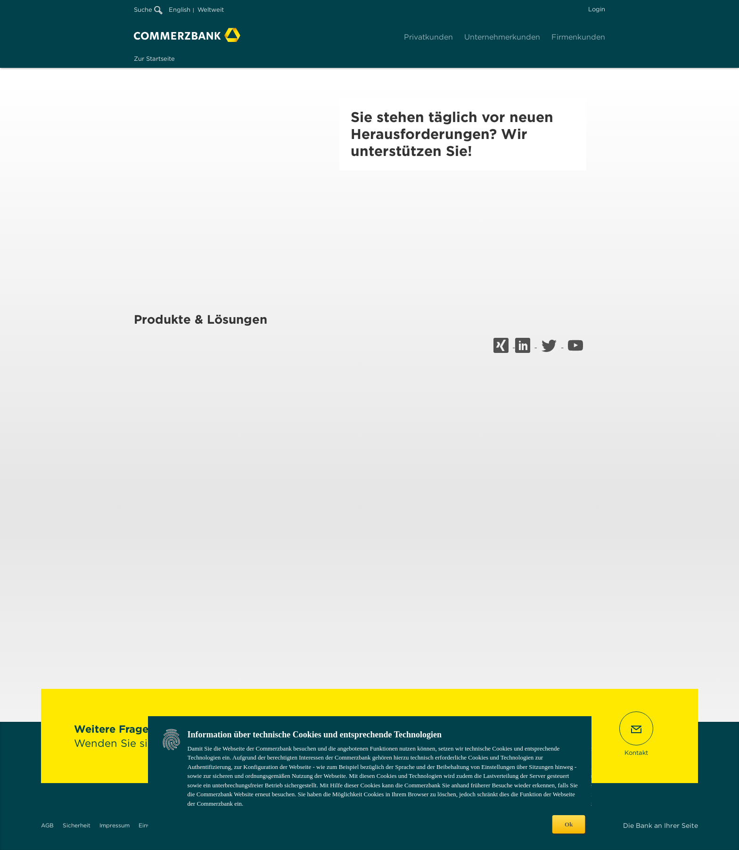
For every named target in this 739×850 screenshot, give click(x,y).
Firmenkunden (578, 37)
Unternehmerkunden (502, 37)
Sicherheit (76, 825)
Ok (569, 824)
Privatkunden (428, 37)
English (179, 9)
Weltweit (210, 9)
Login (596, 9)
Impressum (114, 825)
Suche (148, 9)
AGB (47, 825)
